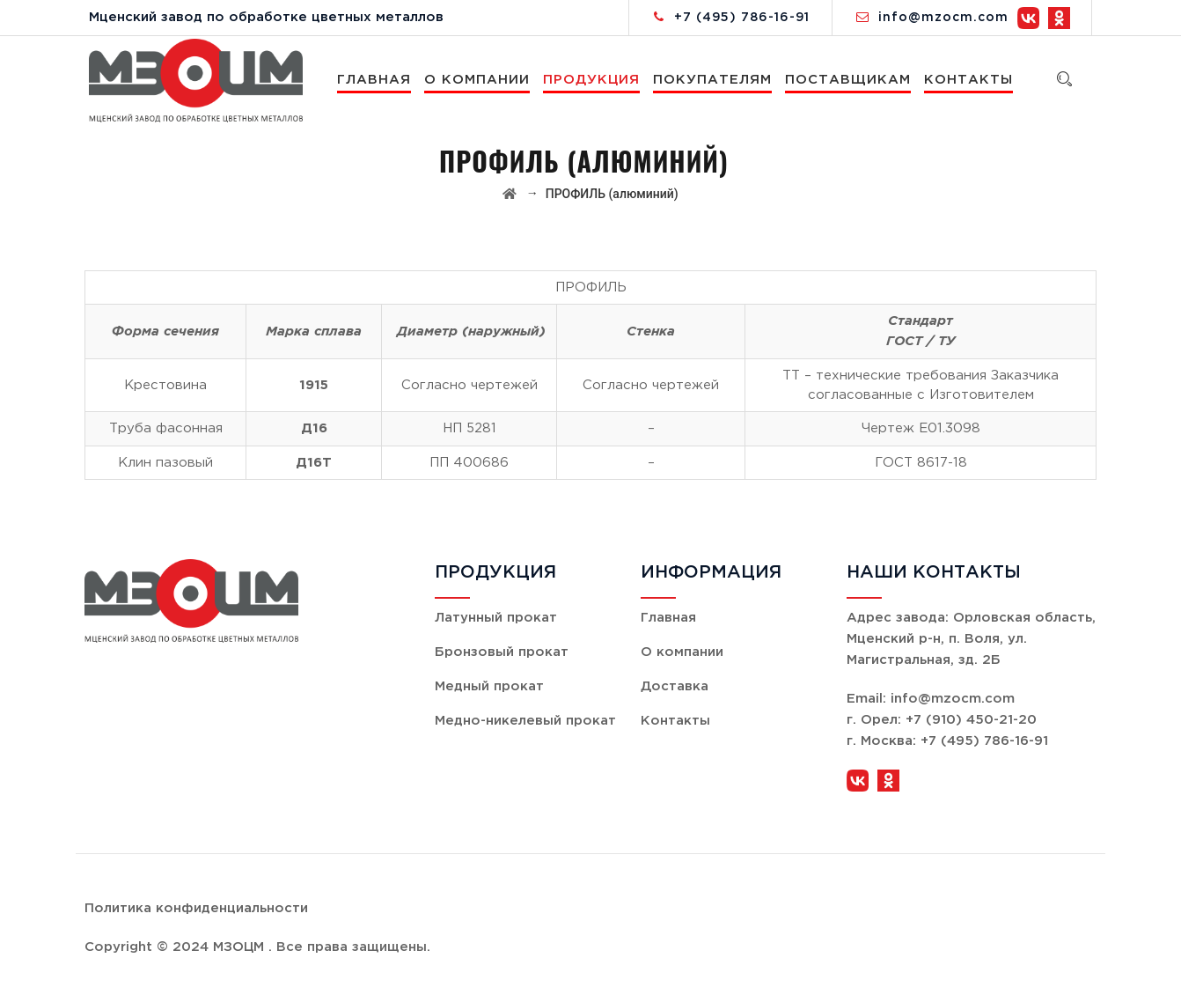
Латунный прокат (496, 617)
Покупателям (713, 79)
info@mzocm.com (943, 17)
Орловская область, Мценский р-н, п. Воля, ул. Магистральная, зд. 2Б (971, 639)
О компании (478, 79)
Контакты (969, 79)
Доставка (674, 686)
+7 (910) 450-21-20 (971, 720)
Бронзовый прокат (501, 652)
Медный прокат (489, 686)
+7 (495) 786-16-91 (742, 17)
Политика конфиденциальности (196, 908)
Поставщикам (849, 79)
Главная (375, 79)
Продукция (592, 79)
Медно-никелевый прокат (525, 720)
